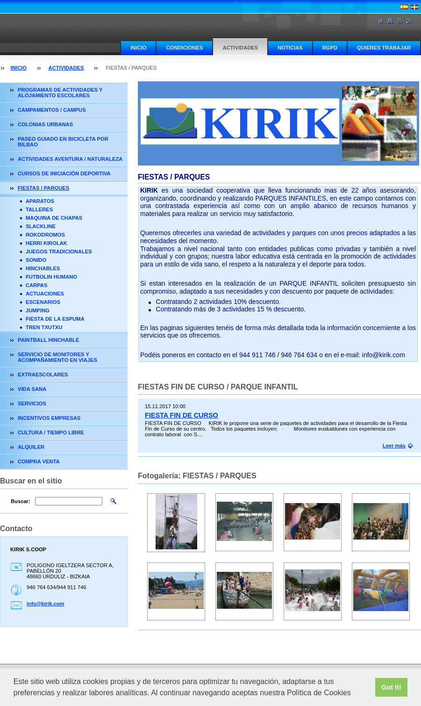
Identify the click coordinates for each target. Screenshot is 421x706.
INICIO (138, 47)
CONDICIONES (184, 47)
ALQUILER (31, 447)
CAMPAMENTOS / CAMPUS (52, 110)
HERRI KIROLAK (46, 243)
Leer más (394, 445)
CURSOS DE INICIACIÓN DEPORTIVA (64, 173)
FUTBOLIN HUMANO (51, 277)
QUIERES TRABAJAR (384, 47)
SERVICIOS (32, 403)
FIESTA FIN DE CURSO (181, 415)
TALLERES (39, 209)
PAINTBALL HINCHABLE (48, 340)
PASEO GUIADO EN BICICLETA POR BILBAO (63, 141)
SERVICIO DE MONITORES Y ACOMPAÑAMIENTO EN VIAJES (57, 357)
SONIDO (36, 260)
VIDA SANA (32, 389)
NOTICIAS (290, 47)
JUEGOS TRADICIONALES (59, 251)
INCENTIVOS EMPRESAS (49, 418)
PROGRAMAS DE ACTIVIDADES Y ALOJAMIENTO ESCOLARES (60, 92)
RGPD (329, 47)
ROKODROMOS (45, 235)
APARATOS (40, 201)
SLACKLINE (41, 226)
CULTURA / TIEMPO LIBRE (51, 432)
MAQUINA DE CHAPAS (54, 218)
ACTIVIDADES (240, 47)
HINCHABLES (43, 268)
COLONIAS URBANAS (45, 124)
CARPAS (36, 285)
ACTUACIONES (45, 293)
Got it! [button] (391, 687)
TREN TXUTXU (44, 327)
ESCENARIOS (43, 302)
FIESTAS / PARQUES (43, 188)
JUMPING (38, 310)
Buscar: (20, 501)
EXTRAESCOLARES (43, 374)
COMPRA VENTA (39, 461)
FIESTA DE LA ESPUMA (55, 319)
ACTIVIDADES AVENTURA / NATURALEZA (70, 159)
